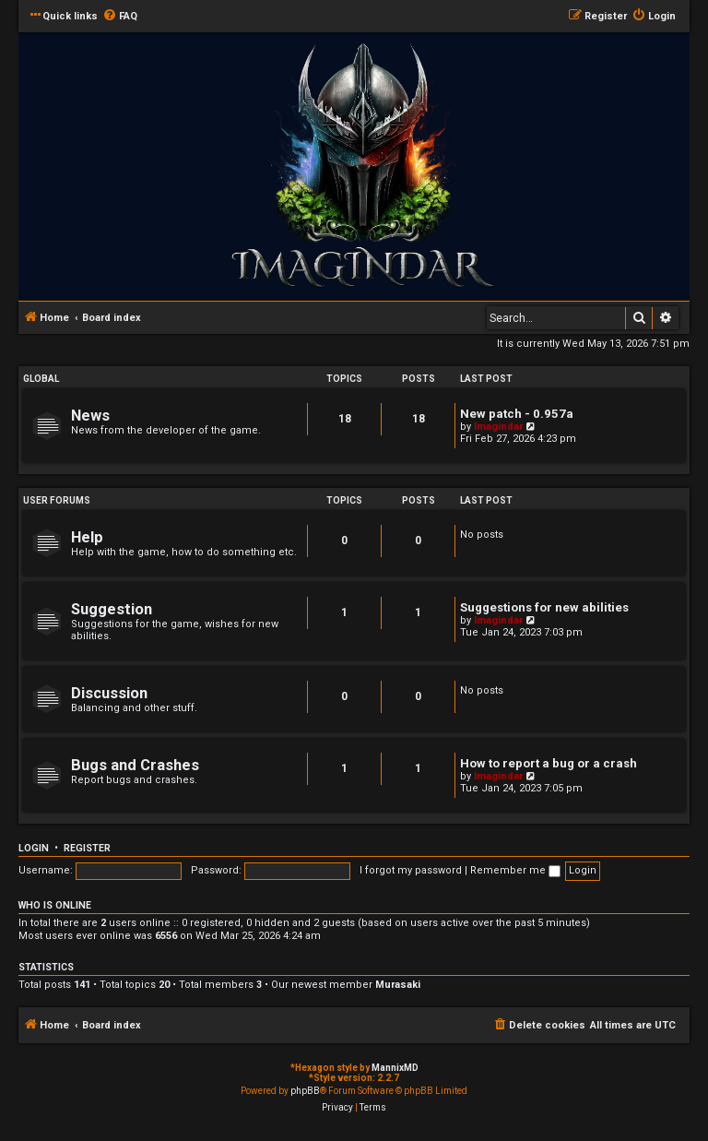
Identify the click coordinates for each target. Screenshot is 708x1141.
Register (87, 848)
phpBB (305, 1091)
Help (87, 537)
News (90, 415)
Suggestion (111, 609)
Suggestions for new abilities (544, 607)
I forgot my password (411, 870)
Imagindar (498, 427)
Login (33, 848)
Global (41, 379)
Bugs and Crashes (135, 765)
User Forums (56, 500)
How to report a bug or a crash (548, 763)
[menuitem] (119, 17)
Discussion (109, 693)
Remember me (515, 870)
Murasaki (397, 985)
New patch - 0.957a (516, 414)
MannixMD (395, 1068)
